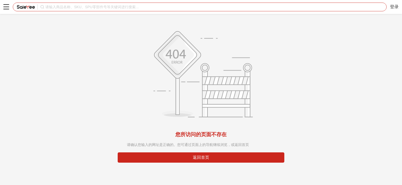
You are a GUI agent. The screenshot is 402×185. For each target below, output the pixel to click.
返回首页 (201, 157)
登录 (394, 6)
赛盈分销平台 (26, 7)
